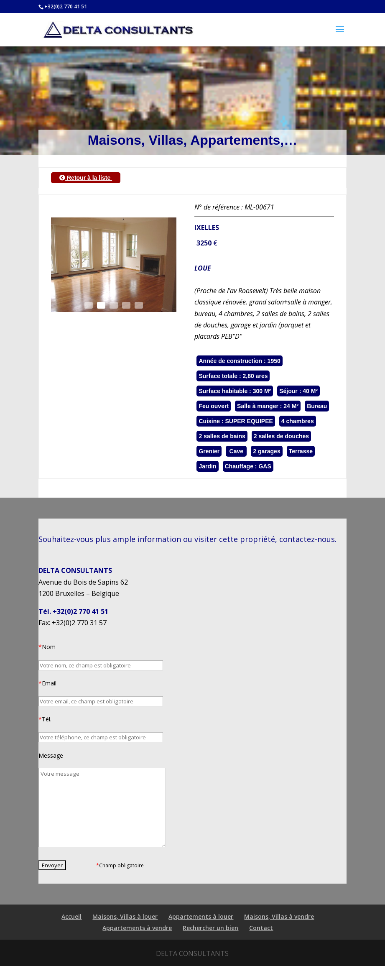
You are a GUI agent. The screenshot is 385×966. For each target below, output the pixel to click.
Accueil (71, 916)
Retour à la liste (85, 177)
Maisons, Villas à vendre (279, 916)
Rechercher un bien (210, 928)
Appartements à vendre (137, 928)
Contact (261, 928)
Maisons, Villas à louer (125, 916)
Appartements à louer (200, 916)
